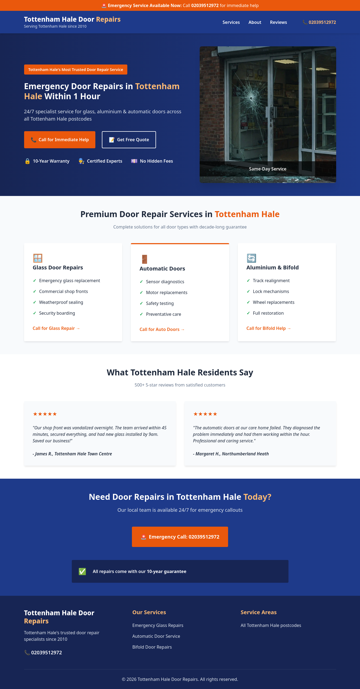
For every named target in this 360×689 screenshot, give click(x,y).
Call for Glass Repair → (56, 328)
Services (231, 22)
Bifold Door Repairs (152, 647)
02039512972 (205, 5)
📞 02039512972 (319, 22)
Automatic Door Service (156, 636)
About (254, 22)
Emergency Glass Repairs (158, 625)
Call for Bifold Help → (269, 328)
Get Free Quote (129, 139)
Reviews (278, 22)
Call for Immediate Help (60, 139)
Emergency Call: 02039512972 (180, 536)
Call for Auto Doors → (162, 329)
